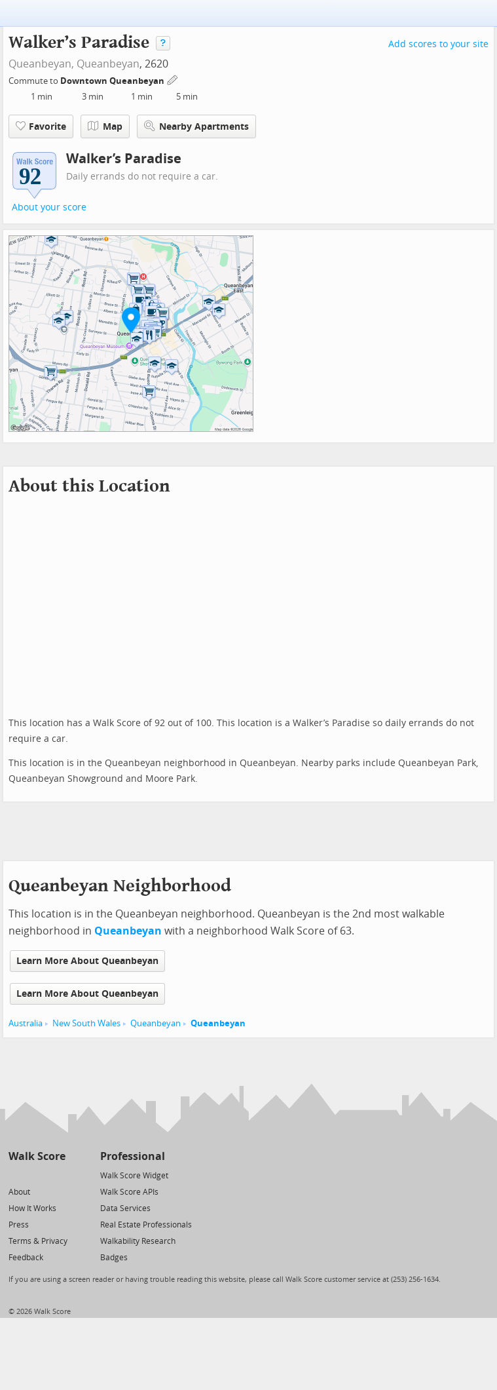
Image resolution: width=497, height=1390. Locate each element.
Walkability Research (137, 1241)
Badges (114, 1257)
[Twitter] (16, 1174)
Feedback (26, 1257)
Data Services (125, 1208)
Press (19, 1224)
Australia (26, 1023)
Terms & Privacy (38, 1241)
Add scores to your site (438, 44)
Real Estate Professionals (146, 1224)
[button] (131, 320)
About (19, 1192)
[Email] (56, 1174)
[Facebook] (36, 1174)
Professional (132, 1156)
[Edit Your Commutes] (172, 79)
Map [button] (105, 126)
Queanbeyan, (41, 64)
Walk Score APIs (129, 1192)
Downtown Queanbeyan (113, 81)
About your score (49, 207)
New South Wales (86, 1023)
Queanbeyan (108, 64)
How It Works (32, 1208)
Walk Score (37, 1156)
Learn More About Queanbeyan (87, 961)
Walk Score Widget (134, 1175)
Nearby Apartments (196, 126)
